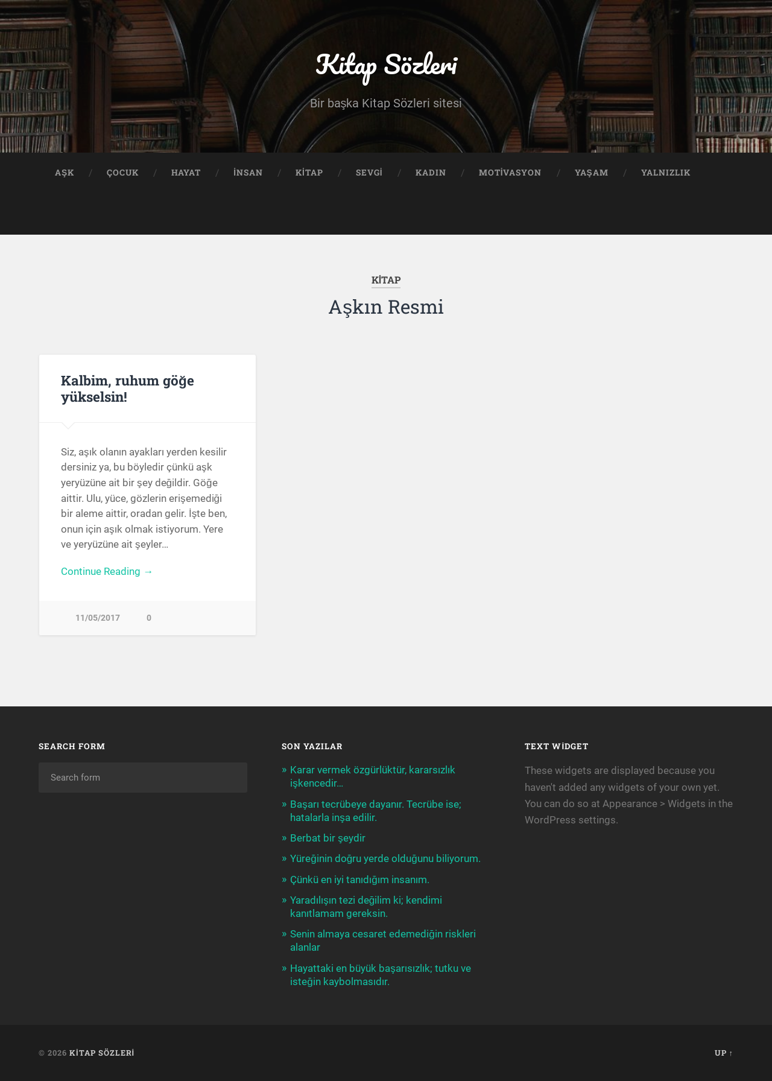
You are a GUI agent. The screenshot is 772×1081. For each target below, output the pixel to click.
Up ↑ (724, 1052)
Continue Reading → (107, 571)
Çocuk (123, 172)
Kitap (309, 172)
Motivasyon (510, 172)
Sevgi (369, 172)
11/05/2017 (97, 618)
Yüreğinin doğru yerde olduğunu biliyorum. (385, 858)
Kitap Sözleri (386, 63)
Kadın (431, 172)
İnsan (248, 172)
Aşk (64, 172)
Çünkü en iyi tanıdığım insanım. (359, 879)
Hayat (186, 172)
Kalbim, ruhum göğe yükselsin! (127, 388)
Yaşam (592, 172)
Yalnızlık (666, 172)
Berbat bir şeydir (327, 838)
